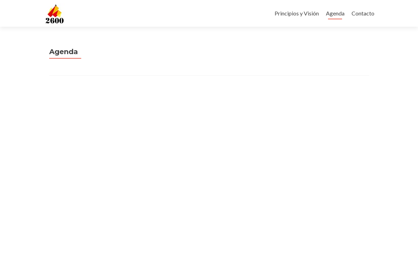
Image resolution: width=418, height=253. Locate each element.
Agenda (335, 13)
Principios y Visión (297, 13)
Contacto (363, 13)
